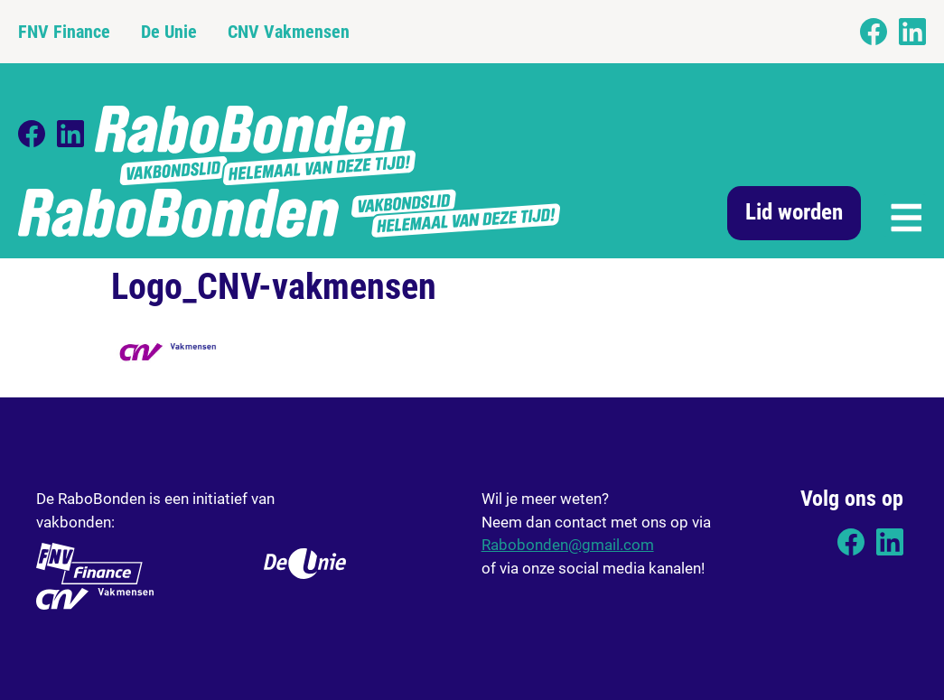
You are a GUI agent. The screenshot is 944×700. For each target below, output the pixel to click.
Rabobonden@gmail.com (567, 545)
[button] (904, 215)
